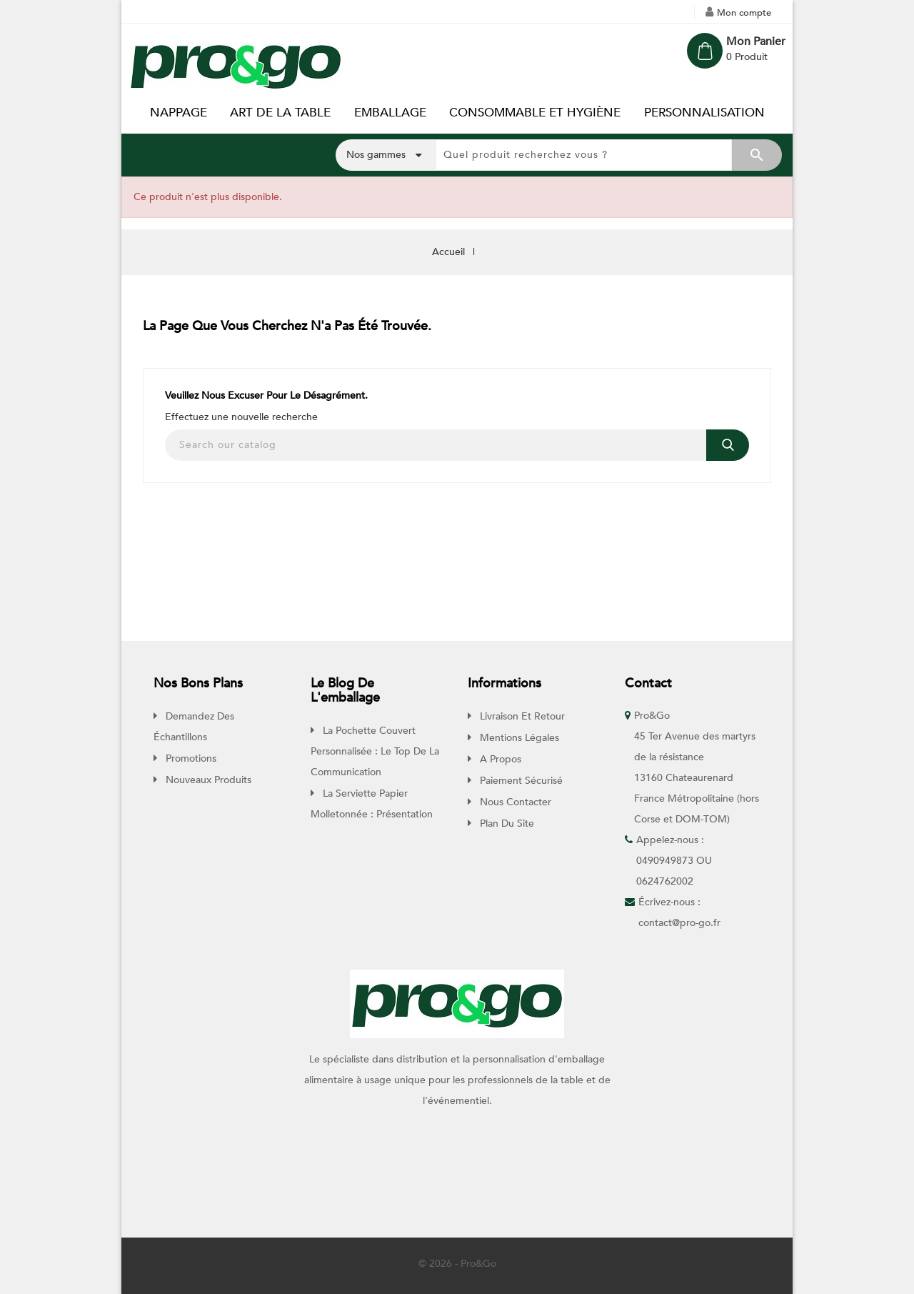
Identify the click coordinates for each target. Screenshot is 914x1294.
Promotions (189, 758)
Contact (648, 683)
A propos (499, 759)
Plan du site (505, 823)
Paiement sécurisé (520, 780)
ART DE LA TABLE (280, 112)
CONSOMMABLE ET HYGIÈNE (535, 112)
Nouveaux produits (207, 780)
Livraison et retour (521, 716)
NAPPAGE (178, 112)
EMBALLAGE (390, 112)
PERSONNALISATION (704, 112)
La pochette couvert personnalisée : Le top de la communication (375, 751)
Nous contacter (514, 802)
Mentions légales (518, 738)
